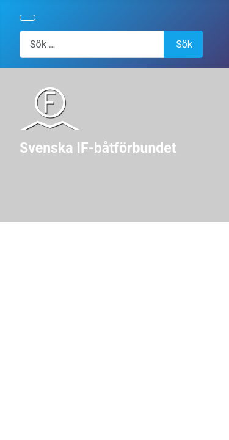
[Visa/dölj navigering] (27, 18)
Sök (184, 44)
